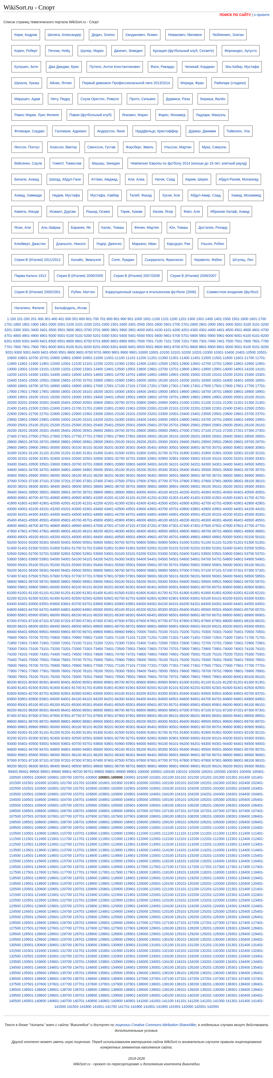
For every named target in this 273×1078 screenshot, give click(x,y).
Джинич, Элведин (128, 51)
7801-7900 (30, 347)
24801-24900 (244, 420)
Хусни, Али (171, 195)
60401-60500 (157, 587)
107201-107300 (212, 811)
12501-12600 (179, 364)
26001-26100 (244, 425)
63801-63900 (114, 604)
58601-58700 (28, 582)
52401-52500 (244, 548)
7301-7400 (207, 341)
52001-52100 (157, 548)
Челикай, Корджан (200, 67)
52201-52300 (200, 548)
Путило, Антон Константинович (114, 67)
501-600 (78, 319)
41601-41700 (244, 498)
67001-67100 (28, 621)
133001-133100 (161, 956)
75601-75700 (71, 660)
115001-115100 (161, 856)
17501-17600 (222, 386)
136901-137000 (136, 979)
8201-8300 (101, 347)
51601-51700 (71, 548)
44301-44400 (49, 514)
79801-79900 (200, 677)
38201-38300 (28, 486)
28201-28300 (200, 436)
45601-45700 (71, 520)
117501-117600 (34, 872)
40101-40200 (179, 492)
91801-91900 (200, 732)
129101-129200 (187, 934)
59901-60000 (49, 587)
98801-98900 (157, 766)
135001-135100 (161, 967)
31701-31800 (179, 453)
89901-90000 (49, 727)
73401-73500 (114, 649)
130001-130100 (161, 939)
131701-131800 (85, 951)
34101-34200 (179, 464)
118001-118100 (161, 872)
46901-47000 (92, 526)
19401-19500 (114, 397)
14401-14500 (71, 375)
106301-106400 (238, 805)
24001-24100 (71, 420)
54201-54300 (114, 559)
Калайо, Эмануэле (86, 260)
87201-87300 (244, 710)
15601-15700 (71, 380)
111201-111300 (212, 833)
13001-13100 (28, 369)
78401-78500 (157, 671)
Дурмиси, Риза (178, 99)
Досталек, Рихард (212, 227)
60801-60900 (244, 587)
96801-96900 (244, 755)
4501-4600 (242, 330)
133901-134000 (136, 962)
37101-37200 (49, 481)
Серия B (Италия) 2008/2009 (80, 276)
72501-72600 (179, 643)
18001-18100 (71, 392)
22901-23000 (92, 414)
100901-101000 (136, 777)
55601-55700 (157, 565)
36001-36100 (71, 475)
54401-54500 (157, 559)
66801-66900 (244, 615)
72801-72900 (244, 643)
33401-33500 (28, 464)
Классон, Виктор (63, 147)
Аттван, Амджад (104, 179)
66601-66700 (200, 615)
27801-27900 (114, 436)
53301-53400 (179, 554)
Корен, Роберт (25, 51)
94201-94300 (200, 744)
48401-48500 (157, 531)
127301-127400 (238, 923)
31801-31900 (200, 453)
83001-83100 (114, 693)
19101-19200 (49, 397)
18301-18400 (136, 392)
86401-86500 (71, 710)
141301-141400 (238, 1001)
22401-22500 (244, 408)
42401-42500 (157, 503)
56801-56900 (157, 570)
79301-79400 (92, 677)
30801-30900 (244, 447)
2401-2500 (136, 324)
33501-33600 (49, 464)
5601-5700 (172, 336)
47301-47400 (179, 526)
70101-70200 (179, 632)
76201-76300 (200, 660)
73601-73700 (157, 649)
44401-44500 (71, 514)
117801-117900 (110, 872)
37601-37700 (157, 481)
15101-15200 (222, 375)
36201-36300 (114, 475)
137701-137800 (85, 984)
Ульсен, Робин (212, 244)
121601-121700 (59, 895)
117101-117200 (187, 867)
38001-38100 (244, 481)
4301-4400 (207, 330)
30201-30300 (114, 447)
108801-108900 (110, 822)
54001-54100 (71, 559)
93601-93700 (71, 744)
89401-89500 (200, 721)
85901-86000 (222, 705)
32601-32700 (114, 458)
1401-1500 (222, 319)
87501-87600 (49, 716)
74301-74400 (49, 654)
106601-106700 (59, 811)
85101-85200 (49, 705)
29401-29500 (200, 442)
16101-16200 (179, 380)
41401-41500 (200, 498)
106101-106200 (187, 805)
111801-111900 (110, 839)
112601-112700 (59, 844)
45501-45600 (49, 520)
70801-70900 (71, 638)
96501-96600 (179, 755)
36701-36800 (222, 475)
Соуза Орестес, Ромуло (99, 99)
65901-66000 (49, 615)
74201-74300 (28, 654)
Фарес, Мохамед (171, 115)
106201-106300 (212, 805)
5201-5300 (101, 336)
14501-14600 (92, 375)
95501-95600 (222, 749)
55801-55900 (200, 565)
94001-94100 (157, 744)
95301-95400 (179, 749)
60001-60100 (71, 587)
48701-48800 (222, 531)
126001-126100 (161, 917)
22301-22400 (222, 408)
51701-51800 (92, 548)
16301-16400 (222, 380)
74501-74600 (92, 654)
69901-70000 (136, 632)
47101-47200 (136, 526)
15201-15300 (244, 375)
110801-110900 (110, 833)
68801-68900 (157, 626)
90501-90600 (179, 727)
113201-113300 (212, 844)
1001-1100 (151, 319)
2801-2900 (207, 324)
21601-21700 (71, 408)
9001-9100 (242, 347)
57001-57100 (200, 570)
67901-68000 (222, 621)
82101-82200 (179, 688)
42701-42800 (222, 503)
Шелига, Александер (64, 35)
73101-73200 (49, 649)
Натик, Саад (165, 179)
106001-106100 (161, 805)
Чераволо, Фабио (208, 260)
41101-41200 (136, 498)
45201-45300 (244, 514)
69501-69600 (49, 632)
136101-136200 (187, 973)
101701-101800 (85, 783)
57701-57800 (92, 576)
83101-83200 (136, 693)
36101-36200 (92, 475)
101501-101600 (34, 783)
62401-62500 (71, 598)
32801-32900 (157, 458)
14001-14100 (244, 369)
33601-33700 (71, 464)
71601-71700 (244, 638)
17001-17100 (114, 386)
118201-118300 (212, 872)
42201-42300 (114, 503)
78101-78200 (92, 671)
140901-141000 (136, 1001)
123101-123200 (187, 900)
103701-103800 (85, 794)
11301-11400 (179, 358)
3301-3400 (30, 330)
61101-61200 (49, 593)
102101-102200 (187, 783)
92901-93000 (179, 738)
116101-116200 (187, 861)
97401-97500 (114, 760)
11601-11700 (244, 358)
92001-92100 (244, 732)
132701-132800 (85, 956)
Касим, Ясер (163, 212)
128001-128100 (161, 928)
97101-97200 (49, 760)
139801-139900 (110, 995)
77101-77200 (136, 665)
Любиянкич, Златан (228, 35)
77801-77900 (28, 671)
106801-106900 (110, 811)
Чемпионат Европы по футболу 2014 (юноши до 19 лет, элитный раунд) (188, 163)
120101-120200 (187, 883)
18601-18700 (200, 392)
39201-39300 (244, 486)
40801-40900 (71, 498)
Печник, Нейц (59, 51)
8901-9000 (225, 347)
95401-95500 (200, 749)
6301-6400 (30, 341)
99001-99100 (200, 766)
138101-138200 (187, 984)
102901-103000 (136, 788)
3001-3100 (242, 324)
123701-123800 (85, 906)
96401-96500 (157, 755)
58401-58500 (244, 576)
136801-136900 (110, 979)
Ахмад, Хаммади (28, 195)
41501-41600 (222, 498)
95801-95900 (28, 755)
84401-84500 (157, 699)
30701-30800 (222, 447)
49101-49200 (49, 537)
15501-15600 (49, 380)
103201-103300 (212, 788)
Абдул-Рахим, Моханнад (239, 179)
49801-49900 (200, 537)
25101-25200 (49, 425)
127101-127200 (187, 923)
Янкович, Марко (135, 115)
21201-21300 (244, 403)
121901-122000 (136, 895)
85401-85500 (114, 705)
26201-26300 (28, 430)
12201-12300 (114, 364)
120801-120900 (110, 889)
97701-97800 (179, 760)
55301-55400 (92, 565)
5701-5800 (189, 336)
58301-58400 (222, 576)
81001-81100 (200, 682)
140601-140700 (59, 1001)
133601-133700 (59, 962)
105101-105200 (187, 800)
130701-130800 (85, 945)
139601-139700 (59, 995)
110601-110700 (59, 833)
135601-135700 (59, 973)
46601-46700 (28, 526)
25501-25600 (136, 425)
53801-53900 (28, 559)
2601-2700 (172, 324)
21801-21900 (114, 408)
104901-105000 (136, 800)
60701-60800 (222, 587)
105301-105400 (238, 800)
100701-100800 (85, 777)
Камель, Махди (26, 212)
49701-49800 (179, 537)
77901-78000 (49, 671)
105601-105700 (59, 805)
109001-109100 (161, 822)
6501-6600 (65, 341)
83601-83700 (244, 693)
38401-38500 (71, 486)
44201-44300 (28, 514)
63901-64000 (136, 604)
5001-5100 (65, 336)
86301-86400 (49, 710)
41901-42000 (49, 503)
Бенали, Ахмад (26, 179)
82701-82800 (49, 693)
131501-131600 (34, 951)
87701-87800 (92, 716)
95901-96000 (49, 755)
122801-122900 (110, 900)
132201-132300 (212, 951)
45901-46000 (136, 520)
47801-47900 (28, 531)
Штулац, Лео (243, 260)
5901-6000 (225, 336)
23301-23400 (179, 414)
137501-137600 (34, 984)
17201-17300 (157, 386)
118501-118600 (34, 878)
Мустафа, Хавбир (104, 195)
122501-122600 (34, 900)
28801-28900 (71, 442)
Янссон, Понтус (26, 147)
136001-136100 (161, 973)
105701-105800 (85, 805)
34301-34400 (222, 464)
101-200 (23, 319)
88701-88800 (49, 721)
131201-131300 (212, 945)
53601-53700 (244, 554)
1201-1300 (187, 319)
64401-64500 (244, 604)
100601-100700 (59, 777)
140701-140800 (85, 1001)
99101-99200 (222, 766)
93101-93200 (222, 738)
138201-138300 (212, 984)
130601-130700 (59, 945)
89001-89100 (114, 721)
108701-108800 (85, 822)
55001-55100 (28, 565)
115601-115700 (59, 861)
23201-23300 (157, 414)
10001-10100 (159, 352)
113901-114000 (136, 850)
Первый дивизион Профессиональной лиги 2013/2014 (126, 83)
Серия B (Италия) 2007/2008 (136, 276)
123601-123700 (59, 906)
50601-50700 (114, 542)
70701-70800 (49, 638)
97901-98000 (222, 760)
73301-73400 (92, 649)
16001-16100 (157, 380)
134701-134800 (85, 967)
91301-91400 (92, 732)
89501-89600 (222, 721)
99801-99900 (115, 772)
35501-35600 (222, 470)
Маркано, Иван (144, 244)
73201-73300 (71, 649)
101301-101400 (238, 777)
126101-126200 (187, 917)
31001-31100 (28, 453)
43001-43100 (28, 509)
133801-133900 (110, 962)
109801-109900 (110, 828)
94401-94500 (244, 744)
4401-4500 (225, 330)
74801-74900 (157, 654)
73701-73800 (179, 649)
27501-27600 (49, 436)
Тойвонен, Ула (238, 131)
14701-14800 (136, 375)
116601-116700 (59, 867)
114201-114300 (212, 850)
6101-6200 (260, 336)
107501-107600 (34, 816)
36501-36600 (179, 475)
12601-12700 (200, 364)
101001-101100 (161, 777)
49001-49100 (28, 537)
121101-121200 (187, 889)
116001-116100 (161, 861)
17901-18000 (49, 392)
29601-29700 (244, 442)
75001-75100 (200, 654)
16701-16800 (49, 386)
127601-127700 (59, 928)
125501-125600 (34, 917)
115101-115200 (187, 856)
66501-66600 (179, 615)
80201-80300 (28, 682)
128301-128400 (238, 928)
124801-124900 (110, 911)
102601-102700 (59, 788)
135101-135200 (187, 967)
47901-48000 (49, 531)
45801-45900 (114, 520)
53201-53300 (157, 554)
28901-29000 (92, 442)
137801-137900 (110, 984)
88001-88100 (157, 716)
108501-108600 (34, 822)
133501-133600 (34, 962)
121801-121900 (110, 895)
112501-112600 (34, 844)
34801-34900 (71, 470)
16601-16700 (28, 386)
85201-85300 (71, 705)
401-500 (64, 319)
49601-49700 (157, 537)
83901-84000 (49, 699)
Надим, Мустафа (66, 195)
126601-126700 (59, 923)
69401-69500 (28, 632)
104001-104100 (161, 794)
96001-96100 (71, 755)
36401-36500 (157, 475)
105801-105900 (110, 805)
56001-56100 (244, 565)
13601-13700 (157, 369)
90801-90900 (244, 727)
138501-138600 (34, 990)
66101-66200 (92, 615)
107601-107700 (59, 816)
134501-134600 (34, 967)
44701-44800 (136, 514)
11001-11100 (114, 358)
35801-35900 (28, 475)
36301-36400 (136, 475)
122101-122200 (187, 895)
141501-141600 (79, 1007)
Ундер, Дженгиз (108, 244)
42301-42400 (136, 503)
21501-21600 (49, 408)
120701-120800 (85, 889)
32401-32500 (71, 458)
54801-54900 (244, 559)
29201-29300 (157, 442)
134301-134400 (238, 962)
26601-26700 (114, 430)
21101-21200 (222, 403)
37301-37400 (92, 481)
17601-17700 (244, 386)
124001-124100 (161, 906)
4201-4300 (189, 330)
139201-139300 (212, 990)
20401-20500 (71, 403)
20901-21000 (179, 403)
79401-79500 (114, 677)
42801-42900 (244, 503)
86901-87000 (179, 710)
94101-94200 (179, 744)
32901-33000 (179, 458)
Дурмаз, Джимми (202, 131)
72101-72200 (92, 643)
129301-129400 (238, 934)
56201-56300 (28, 570)
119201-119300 (212, 878)
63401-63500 (28, 604)
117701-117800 (85, 872)
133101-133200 (187, 956)
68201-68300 (28, 626)
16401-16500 (244, 380)
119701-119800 (85, 883)
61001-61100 (28, 593)
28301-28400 (222, 436)
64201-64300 (200, 604)
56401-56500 (71, 570)
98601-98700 (114, 766)
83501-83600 (222, 693)
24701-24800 (222, 420)
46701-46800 (49, 526)
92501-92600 (92, 738)
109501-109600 (34, 828)
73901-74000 (222, 649)
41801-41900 (28, 503)
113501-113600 (34, 850)
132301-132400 (238, 951)
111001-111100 (161, 833)
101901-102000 (136, 783)
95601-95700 (244, 749)
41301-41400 (179, 498)
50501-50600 (92, 542)
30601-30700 (200, 447)
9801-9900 (119, 352)
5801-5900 (207, 336)
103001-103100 (161, 788)
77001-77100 (114, 665)
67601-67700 (157, 621)
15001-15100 (200, 375)
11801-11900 (28, 364)
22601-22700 (28, 414)
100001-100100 (162, 772)
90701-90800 (222, 727)
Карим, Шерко (196, 179)
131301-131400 (238, 945)
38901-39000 (179, 486)
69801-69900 (114, 632)
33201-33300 (244, 458)
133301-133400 (238, 956)
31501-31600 (136, 453)
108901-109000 (136, 822)
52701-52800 (49, 554)
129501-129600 (34, 939)
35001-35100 (114, 470)
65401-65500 (200, 610)
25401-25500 (114, 425)
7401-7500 (225, 341)
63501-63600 (49, 604)
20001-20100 (244, 397)
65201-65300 (157, 610)
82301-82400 (222, 688)
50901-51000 (179, 542)
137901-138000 (136, 984)
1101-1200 (169, 319)
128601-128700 (59, 934)
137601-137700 (59, 984)
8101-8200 (83, 347)
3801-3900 (118, 330)
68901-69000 (179, 626)
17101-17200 (136, 386)
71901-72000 (49, 643)
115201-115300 (212, 856)
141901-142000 (181, 1007)
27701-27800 (92, 436)
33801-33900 (114, 464)
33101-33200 (222, 458)
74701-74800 (136, 654)
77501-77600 (222, 665)
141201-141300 (212, 1001)
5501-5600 (154, 336)
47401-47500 (200, 526)
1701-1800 (12, 324)
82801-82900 (71, 693)
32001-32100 (244, 453)
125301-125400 (238, 911)
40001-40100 (157, 492)
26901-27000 (179, 430)
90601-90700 (200, 727)
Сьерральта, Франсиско (164, 260)
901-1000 (134, 319)
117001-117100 (161, 867)
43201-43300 (71, 509)
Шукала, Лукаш (26, 83)
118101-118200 (187, 872)
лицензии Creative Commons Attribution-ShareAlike (155, 1025)
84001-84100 (71, 699)
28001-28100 (157, 436)
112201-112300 (212, 839)
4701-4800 (12, 336)
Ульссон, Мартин (178, 147)
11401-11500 (200, 358)
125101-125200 (187, 911)
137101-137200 (187, 979)
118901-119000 (136, 878)
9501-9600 (66, 352)
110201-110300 (212, 828)
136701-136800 (85, 979)
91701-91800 (179, 732)
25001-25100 (28, 425)
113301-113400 (238, 844)
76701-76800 (49, 665)
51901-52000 (136, 548)
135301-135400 (238, 967)
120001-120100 (161, 883)
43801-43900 (200, 509)
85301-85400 (92, 705)
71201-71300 (157, 638)
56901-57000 (179, 570)
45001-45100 (200, 514)
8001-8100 (65, 347)
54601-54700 (200, 559)
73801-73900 (200, 649)
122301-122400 (238, 895)
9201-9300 (13, 352)
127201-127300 (212, 923)
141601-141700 (104, 1007)
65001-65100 (114, 610)
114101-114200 (187, 850)
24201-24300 (114, 420)
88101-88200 (179, 716)
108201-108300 (212, 816)
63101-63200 (222, 598)
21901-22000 (136, 408)
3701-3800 (101, 330)
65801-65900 (28, 615)
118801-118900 (110, 878)
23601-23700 (244, 414)
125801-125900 (110, 917)
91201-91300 (71, 732)
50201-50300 (28, 542)
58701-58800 (49, 582)
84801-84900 (244, 699)
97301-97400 (92, 760)
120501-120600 (34, 889)
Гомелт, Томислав (66, 163)
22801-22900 (71, 414)
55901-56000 (222, 565)
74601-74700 (114, 654)
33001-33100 (200, 458)
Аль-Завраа (50, 227)
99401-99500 (29, 772)
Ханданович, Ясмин (141, 35)
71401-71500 (200, 638)
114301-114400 (238, 850)
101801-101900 (110, 783)
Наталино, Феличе (29, 308)
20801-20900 (157, 403)
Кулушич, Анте (26, 67)
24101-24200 (92, 420)
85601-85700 (157, 705)
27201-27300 (244, 430)
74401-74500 (71, 654)
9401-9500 (49, 352)
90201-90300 (114, 727)
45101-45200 (222, 514)
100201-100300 (213, 772)
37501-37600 (136, 481)
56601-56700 (114, 570)
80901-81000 (179, 682)
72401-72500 (157, 643)
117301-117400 (238, 867)
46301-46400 (222, 520)
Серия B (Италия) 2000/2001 (37, 292)
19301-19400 (92, 397)
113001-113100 (161, 844)
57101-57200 (222, 570)
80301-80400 (49, 682)
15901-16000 (136, 380)
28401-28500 (244, 436)
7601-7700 (260, 341)
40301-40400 (222, 492)
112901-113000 (136, 844)
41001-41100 (114, 498)
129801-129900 (110, 939)
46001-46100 (157, 520)
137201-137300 (212, 979)
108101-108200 (187, 816)
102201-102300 (212, 783)
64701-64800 (49, 610)
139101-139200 (187, 990)
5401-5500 (136, 336)
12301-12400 (136, 364)
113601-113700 (59, 850)
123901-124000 (136, 906)
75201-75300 (244, 654)
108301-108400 (238, 816)
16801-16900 (71, 386)
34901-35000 (92, 470)
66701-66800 (222, 615)
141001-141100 (161, 1001)
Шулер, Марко (92, 51)
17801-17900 (28, 392)
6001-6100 (242, 336)
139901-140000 (136, 995)
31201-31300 (71, 453)
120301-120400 (238, 883)
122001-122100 (161, 895)
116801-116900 (110, 867)
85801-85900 (200, 705)
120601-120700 (59, 889)
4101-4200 (172, 330)
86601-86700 (114, 710)
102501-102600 (34, 788)
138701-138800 (85, 990)
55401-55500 (114, 565)
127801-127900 (110, 928)
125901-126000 (136, 917)
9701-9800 (102, 352)
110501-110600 (34, 833)
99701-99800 (93, 772)
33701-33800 (92, 464)
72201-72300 (114, 643)
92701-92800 (136, 738)
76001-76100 (157, 660)
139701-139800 (85, 995)
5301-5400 (118, 336)
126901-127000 (136, 923)
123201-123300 (212, 900)
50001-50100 (244, 537)
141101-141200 (187, 1001)
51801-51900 (114, 548)
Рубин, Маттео (83, 292)
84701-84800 (222, 699)
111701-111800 (85, 839)
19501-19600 (136, 397)
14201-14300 (28, 375)
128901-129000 (136, 934)
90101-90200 (92, 727)
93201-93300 (244, 738)
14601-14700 (114, 375)
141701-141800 (130, 1007)
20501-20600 (92, 403)
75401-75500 (28, 660)
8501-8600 (154, 347)
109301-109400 (238, 822)
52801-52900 (71, 554)
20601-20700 (114, 403)
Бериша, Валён (212, 99)
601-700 (92, 319)
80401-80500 (71, 682)
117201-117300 (212, 867)
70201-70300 (200, 632)
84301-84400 (136, 699)
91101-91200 (49, 732)
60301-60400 (136, 587)
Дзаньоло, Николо (71, 244)
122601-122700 (59, 900)
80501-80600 (92, 682)
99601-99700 (72, 772)
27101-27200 (222, 430)
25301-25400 (92, 425)
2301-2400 (118, 324)
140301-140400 (238, 995)
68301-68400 (49, 626)
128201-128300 (212, 928)
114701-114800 (85, 856)
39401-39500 (28, 492)
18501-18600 (179, 392)
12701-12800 (222, 364)
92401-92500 (71, 738)
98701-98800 (136, 766)
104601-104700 (59, 800)
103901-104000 (136, 794)
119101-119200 (187, 878)
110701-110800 (85, 833)
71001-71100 (114, 638)
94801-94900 (71, 749)
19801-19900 (200, 397)
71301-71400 (179, 638)
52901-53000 (92, 554)
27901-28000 (136, 436)
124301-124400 (238, 906)
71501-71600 (222, 638)
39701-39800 (92, 492)
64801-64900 (71, 610)
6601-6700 (83, 341)
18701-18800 (222, 392)
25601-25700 (157, 425)
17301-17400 (179, 386)
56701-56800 (136, 570)
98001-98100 (244, 760)
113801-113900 (110, 850)
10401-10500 (245, 352)
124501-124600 (34, 911)
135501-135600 (34, 973)
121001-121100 (161, 889)
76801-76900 (71, 665)
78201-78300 (114, 671)
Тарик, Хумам (131, 212)
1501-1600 (240, 319)
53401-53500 (200, 554)
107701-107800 (85, 816)
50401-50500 (71, 542)
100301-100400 (239, 772)
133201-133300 (212, 956)
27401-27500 (28, 436)
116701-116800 (85, 867)
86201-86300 (28, 710)
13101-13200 (49, 369)
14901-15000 (179, 375)
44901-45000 (179, 514)
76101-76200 (179, 660)
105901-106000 (136, 805)
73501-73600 (136, 649)
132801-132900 (110, 956)
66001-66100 (71, 615)
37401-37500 (114, 481)
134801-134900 (110, 967)
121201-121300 (212, 889)
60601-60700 (200, 587)
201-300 (37, 319)
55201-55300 (71, 565)
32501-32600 (92, 458)
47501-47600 (222, 526)
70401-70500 (244, 632)
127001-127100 (161, 923)
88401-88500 (244, 716)
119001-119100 (161, 878)
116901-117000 (136, 867)
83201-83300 (157, 693)
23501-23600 (222, 414)
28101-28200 (179, 436)
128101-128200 (187, 928)
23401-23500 (200, 414)
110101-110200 (187, 828)
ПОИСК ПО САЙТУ (235, 15)
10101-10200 (180, 352)
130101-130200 (187, 939)
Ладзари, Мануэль (211, 115)
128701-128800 (85, 934)
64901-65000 (92, 610)
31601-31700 (157, 453)
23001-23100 (114, 414)
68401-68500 (71, 626)
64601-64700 (28, 610)
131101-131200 (187, 945)
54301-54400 (136, 559)
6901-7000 (136, 341)
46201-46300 (200, 520)
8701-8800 (189, 347)
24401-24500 (157, 420)
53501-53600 (222, 554)
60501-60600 (179, 587)
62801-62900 (157, 598)
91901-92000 (222, 732)
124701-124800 (85, 911)
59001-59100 (114, 582)
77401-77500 (200, 665)
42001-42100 (71, 503)
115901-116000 (136, 861)
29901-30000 (49, 447)
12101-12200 (92, 364)
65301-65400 (179, 610)
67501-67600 (136, 621)
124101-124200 (187, 906)
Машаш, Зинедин (106, 163)
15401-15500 (28, 380)
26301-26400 (49, 430)
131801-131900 (110, 951)
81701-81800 (92, 688)
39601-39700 (71, 492)
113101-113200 (187, 844)
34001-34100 (157, 464)
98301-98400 (49, 766)
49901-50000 (222, 537)
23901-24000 (49, 420)
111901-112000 (136, 839)
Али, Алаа (136, 179)
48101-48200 (92, 531)
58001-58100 (157, 576)
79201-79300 (71, 677)
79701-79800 (179, 677)
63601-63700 (71, 604)
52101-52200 (179, 548)
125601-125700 (59, 917)
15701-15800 (92, 380)
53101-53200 (136, 554)
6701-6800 (101, 341)
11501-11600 (222, 358)
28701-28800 (49, 442)
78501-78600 (179, 671)
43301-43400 (92, 509)
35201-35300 (157, 470)
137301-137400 (238, 979)
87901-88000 (136, 716)
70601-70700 (28, 638)
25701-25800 (179, 425)
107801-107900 (110, 816)
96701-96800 (222, 755)
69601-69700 (71, 632)
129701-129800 (85, 939)
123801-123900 (110, 906)
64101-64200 (179, 604)
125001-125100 (161, 911)
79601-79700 (157, 677)
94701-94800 (49, 749)
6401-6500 (48, 341)
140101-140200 (187, 995)
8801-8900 (207, 347)
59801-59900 (28, 587)
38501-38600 (92, 486)
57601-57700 (71, 576)
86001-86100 (244, 705)
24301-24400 (136, 420)
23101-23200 (136, 414)
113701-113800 (85, 850)
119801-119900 (110, 883)
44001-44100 (244, 509)
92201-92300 (28, 738)
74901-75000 (179, 654)
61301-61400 (92, 593)
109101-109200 (187, 822)
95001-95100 (114, 749)
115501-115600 (34, 861)
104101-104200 (187, 794)
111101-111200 (187, 833)
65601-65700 (244, 610)
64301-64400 (222, 604)
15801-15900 (114, 380)
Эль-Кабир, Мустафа (242, 67)
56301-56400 (49, 570)
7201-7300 (189, 341)
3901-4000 (136, 330)
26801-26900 (157, 430)
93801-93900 (114, 744)
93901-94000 (136, 744)
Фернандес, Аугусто (241, 51)
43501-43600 (136, 509)
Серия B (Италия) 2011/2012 (37, 260)
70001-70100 (157, 632)
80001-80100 (244, 677)
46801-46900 (71, 526)
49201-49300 (71, 537)
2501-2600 (154, 324)
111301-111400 (238, 833)
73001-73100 (28, 649)
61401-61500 (114, 593)
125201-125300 (212, 911)
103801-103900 (110, 794)
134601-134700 (59, 967)
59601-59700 (244, 582)
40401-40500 (244, 492)
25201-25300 (71, 425)
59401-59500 (200, 582)
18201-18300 (114, 392)
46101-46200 (179, 520)
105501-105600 (34, 805)
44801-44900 (157, 514)
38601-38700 (114, 486)
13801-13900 (200, 369)
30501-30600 (179, 447)
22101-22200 (179, 408)
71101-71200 (136, 638)
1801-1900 (30, 324)
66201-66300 (114, 615)
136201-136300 (212, 973)
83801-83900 (28, 699)
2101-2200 (83, 324)
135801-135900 (110, 973)
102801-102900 (110, 788)
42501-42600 (179, 503)
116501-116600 (34, 867)
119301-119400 (238, 878)
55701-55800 (179, 565)
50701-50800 (136, 542)
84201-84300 (114, 699)
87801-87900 (114, 716)
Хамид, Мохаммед (246, 195)
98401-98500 (71, 766)
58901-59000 (92, 582)
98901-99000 (179, 766)
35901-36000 (49, 475)
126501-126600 (34, 923)
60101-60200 (92, 587)
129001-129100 (161, 934)
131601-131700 (59, 951)
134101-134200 (187, 962)
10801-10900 (71, 358)
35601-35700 (244, 470)
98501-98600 (92, 766)
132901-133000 (136, 956)
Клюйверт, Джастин (29, 244)
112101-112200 (187, 839)
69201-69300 (244, 626)
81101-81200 (222, 682)
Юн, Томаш (179, 227)
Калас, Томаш (112, 227)
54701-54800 (222, 559)
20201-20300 (28, 403)
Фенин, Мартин (146, 227)
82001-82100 (157, 688)
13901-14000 (222, 369)
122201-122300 (212, 895)
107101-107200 (187, 811)
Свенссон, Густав (101, 147)
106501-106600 (34, 811)
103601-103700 (59, 794)
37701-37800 (179, 481)
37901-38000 (222, 481)
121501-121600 (34, 895)
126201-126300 (212, 917)
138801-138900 (110, 990)
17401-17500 (200, 386)
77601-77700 (244, 665)
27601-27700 (71, 436)
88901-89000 (92, 721)
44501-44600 (92, 514)
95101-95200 (136, 749)
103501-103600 (34, 794)
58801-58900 (71, 582)
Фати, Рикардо (162, 67)
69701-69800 (92, 632)
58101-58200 (179, 576)
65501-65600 (222, 610)
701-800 (106, 319)
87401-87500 (28, 716)
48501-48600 (179, 531)
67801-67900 (200, 621)
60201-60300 (114, 587)
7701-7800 (12, 347)
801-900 (120, 319)
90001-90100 (71, 727)
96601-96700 (200, 755)
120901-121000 (136, 889)
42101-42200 (92, 503)
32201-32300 (28, 458)
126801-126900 (110, 923)
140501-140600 (34, 1001)
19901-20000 (222, 397)
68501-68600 (92, 626)
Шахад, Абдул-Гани (65, 179)
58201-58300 (200, 576)
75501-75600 (49, 660)
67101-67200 (49, 621)
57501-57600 (49, 576)
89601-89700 (244, 721)
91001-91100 (28, 732)
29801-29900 (28, 447)
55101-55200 (49, 565)
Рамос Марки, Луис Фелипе (36, 115)
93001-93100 (200, 738)
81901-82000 (136, 688)
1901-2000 (48, 324)
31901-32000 (222, 453)
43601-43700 (157, 509)
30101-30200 (92, 447)
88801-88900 (71, 721)
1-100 (11, 319)
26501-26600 (92, 430)
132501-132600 (34, 956)
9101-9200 (260, 347)
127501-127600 (34, 928)
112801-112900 (110, 844)
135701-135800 (85, 973)
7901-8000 (48, 347)
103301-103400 (238, 788)
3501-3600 (65, 330)
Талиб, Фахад (140, 195)
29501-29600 (222, 442)
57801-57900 (114, 576)
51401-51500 (28, 548)
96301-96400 (136, 755)
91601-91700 (157, 732)
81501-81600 (49, 688)
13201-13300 (71, 369)
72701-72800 (222, 643)
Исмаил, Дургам (62, 212)
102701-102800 (85, 788)
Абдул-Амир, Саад (206, 195)
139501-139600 (34, 995)
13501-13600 (136, 369)
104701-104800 (85, 800)
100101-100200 (188, 772)
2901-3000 (225, 324)
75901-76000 (136, 660)
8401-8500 (136, 347)
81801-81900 (114, 688)
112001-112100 (161, 839)
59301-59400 (179, 582)
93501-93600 (49, 744)
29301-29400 (179, 442)
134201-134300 (212, 962)
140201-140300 (212, 995)
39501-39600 (49, 492)
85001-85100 (28, 705)
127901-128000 (136, 928)
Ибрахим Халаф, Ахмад (229, 212)
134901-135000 (136, 967)
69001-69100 (200, 626)
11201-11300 (157, 358)
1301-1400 (204, 319)
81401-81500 (28, 688)
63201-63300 (244, 598)
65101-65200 (136, 610)
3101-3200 (260, 324)
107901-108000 (136, 816)
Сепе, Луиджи (123, 260)
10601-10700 (28, 358)
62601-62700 (114, 598)
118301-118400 (238, 872)
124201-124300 (212, 906)
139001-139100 (161, 990)
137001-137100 (161, 979)
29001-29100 (114, 442)
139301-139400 (238, 990)
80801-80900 (157, 682)
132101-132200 (187, 951)
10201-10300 (202, 352)
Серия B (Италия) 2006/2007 (193, 276)
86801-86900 (157, 710)
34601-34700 (28, 470)
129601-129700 (59, 939)
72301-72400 (136, 643)
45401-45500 (28, 520)
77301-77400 (179, 665)
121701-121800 (85, 895)
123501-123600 (34, 906)
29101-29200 (136, 442)
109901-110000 (136, 828)
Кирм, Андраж (25, 35)
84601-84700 (200, 699)
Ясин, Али (22, 227)
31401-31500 (114, 453)
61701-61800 (179, 593)
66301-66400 (136, 615)
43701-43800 (179, 509)
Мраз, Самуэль (214, 147)
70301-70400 (222, 632)
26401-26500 (71, 430)
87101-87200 (222, 710)
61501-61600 (136, 593)
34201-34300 (200, 464)
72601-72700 (200, 643)
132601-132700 (59, 956)
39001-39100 (200, 486)
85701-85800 (179, 705)
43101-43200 (49, 509)
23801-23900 (28, 420)
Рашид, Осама (98, 212)
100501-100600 (34, 777)
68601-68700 (114, 626)
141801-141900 (155, 1007)
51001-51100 (200, 542)
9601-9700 (84, 352)
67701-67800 (179, 621)
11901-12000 (49, 364)
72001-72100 (71, 643)
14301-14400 (49, 375)
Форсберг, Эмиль (140, 147)
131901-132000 (136, 951)
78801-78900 (244, 671)
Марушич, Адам (27, 99)
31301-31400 (92, 453)
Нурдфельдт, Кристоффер (156, 131)
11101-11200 (136, 358)
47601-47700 (244, 526)
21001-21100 (200, 403)
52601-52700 (28, 554)
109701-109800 (85, 828)
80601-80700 (114, 682)
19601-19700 (157, 397)
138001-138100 (161, 984)
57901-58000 (136, 576)
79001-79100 (28, 677)
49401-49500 (114, 537)
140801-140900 (110, 1001)
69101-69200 (222, 626)
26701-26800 (136, 430)
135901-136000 (136, 973)
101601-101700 (59, 783)
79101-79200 (49, 677)
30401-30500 (157, 447)
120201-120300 (212, 883)
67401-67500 (114, 621)
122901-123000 (136, 900)
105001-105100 (161, 800)
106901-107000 (136, 811)
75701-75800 (92, 660)
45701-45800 (92, 520)
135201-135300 (212, 967)
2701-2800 (189, 324)
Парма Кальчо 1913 (30, 276)
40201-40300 (200, 492)
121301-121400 (238, 889)
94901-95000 (92, 749)
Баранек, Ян (81, 227)
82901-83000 (92, 693)
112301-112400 (238, 839)
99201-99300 (244, 766)
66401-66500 (157, 615)
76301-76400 (222, 660)
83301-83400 (179, 693)
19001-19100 (28, 397)
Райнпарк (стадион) (230, 83)
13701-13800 (179, 369)
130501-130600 (34, 945)
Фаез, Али (192, 212)
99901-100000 (138, 772)
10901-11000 (92, 358)
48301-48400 (136, 531)
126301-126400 (238, 917)
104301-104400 (238, 794)
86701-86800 (136, 710)
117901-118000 (136, 872)
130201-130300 (212, 939)
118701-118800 (85, 878)
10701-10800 (49, 358)
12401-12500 (157, 364)
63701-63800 (92, 604)
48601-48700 (200, 531)
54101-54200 (92, 559)
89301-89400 (179, 721)
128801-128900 (110, 934)
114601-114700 (59, 856)
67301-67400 (92, 621)
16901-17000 (92, 386)
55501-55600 (136, 565)
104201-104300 (212, 794)
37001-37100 (28, 481)
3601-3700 (83, 330)
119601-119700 (59, 883)
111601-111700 (59, 839)
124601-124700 (59, 911)
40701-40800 (49, 498)
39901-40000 (136, 492)
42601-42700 (200, 503)
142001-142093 (206, 1007)
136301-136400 (238, 973)
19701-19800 (179, 397)
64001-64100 (157, 604)
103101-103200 (187, 788)
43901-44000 (222, 509)
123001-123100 (161, 900)
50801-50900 (157, 542)
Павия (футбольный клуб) (90, 115)
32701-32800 (136, 458)
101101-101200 (187, 777)
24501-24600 (179, 420)
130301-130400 (238, 939)
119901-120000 (136, 883)
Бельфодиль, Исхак (71, 308)
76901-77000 (92, 665)
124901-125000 (136, 911)
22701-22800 (49, 414)
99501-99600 (50, 772)
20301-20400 (49, 403)
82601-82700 (28, 693)
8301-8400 (118, 347)
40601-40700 (28, 498)
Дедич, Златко (103, 35)
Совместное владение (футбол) (232, 292)
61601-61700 (157, 593)
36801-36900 (244, 475)
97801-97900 (200, 760)
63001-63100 (200, 598)
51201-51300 (244, 542)
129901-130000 (136, 939)
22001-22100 (157, 408)
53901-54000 (49, 559)
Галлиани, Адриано (70, 131)
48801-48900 (244, 531)
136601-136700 (59, 979)
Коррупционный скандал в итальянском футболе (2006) (150, 292)
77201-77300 (157, 665)
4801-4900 (30, 336)
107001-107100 (161, 811)
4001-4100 (154, 330)
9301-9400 (31, 352)
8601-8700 (172, 347)
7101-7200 (172, 341)
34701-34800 (49, 470)
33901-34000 (136, 464)
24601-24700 (200, 420)
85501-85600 (136, 705)
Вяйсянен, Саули (28, 163)
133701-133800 (85, 962)
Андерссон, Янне (111, 131)
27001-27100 (200, 430)
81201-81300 (244, 682)
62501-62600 (92, 598)
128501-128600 (34, 934)
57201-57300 (244, 570)
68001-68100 (244, 621)
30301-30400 (136, 447)
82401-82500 (244, 688)
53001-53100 (114, 554)
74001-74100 (244, 649)
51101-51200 (222, 542)
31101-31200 (49, 453)
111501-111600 (34, 839)
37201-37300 (71, 481)
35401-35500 (200, 470)
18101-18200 (92, 392)
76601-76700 (28, 665)
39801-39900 (114, 492)
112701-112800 (85, 844)
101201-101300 (212, 777)
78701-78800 (222, 671)
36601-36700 (200, 475)
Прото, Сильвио (143, 99)
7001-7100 (154, 341)
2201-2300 (101, 324)
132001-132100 (161, 951)
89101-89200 (136, 721)
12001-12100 (71, 364)
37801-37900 (200, 481)
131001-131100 (161, 945)
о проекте (262, 15)
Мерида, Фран (192, 83)
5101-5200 (83, 336)
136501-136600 (34, 979)
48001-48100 (71, 531)
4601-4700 (260, 330)
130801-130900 (110, 945)
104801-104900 (110, 800)
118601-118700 (59, 878)
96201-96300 (114, 755)
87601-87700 (71, 716)
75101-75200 (222, 654)
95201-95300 (157, 749)
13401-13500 (114, 369)
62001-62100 (244, 593)
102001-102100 (161, 783)
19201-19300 (71, 397)
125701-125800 (85, 917)
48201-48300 (114, 531)
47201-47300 (157, 526)
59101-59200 (136, 582)
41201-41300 (157, 498)
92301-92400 (49, 738)
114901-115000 (136, 856)
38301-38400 (49, 486)
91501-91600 (136, 732)
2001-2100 (65, 324)
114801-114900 (110, 856)
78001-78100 (71, 671)
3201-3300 (12, 330)
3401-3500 (48, 330)
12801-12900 (244, 364)
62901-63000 (179, 598)
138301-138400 (238, 984)
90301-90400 (136, 727)
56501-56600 (92, 570)
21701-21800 (92, 408)
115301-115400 (238, 856)
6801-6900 (118, 341)
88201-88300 (200, 716)
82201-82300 (200, 688)
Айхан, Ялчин (61, 83)
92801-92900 (157, 738)
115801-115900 (110, 861)
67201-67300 (71, 621)
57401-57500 (28, 576)
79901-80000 (222, 677)
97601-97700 (157, 760)
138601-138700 (59, 990)
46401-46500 (244, 520)
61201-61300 (71, 593)
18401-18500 (157, 392)
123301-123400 (238, 900)
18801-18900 (244, 392)
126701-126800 (85, 923)
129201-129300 (212, 934)
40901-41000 (92, 498)
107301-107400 (238, 811)
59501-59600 (222, 582)
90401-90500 (157, 727)
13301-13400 (92, 369)
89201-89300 (157, 721)
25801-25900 (200, 425)
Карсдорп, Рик (178, 244)
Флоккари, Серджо (29, 131)
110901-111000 (136, 833)
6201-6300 (12, 341)
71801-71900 (28, 643)
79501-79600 (136, 677)
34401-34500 (244, 464)
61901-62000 (222, 593)
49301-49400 (92, 537)
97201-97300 (71, 760)
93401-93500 (28, 744)
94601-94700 (28, 749)
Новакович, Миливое (185, 35)
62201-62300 (28, 598)
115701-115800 (85, 861)
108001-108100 (161, 816)
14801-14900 (157, 375)
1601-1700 (257, 319)
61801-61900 (200, 593)
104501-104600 (34, 800)
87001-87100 (200, 710)
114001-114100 (161, 850)
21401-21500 (28, 408)
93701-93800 (92, 744)
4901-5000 (48, 336)
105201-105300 (212, 800)
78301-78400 (136, 671)
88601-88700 (28, 721)
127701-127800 (85, 928)
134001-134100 (161, 962)
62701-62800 (136, 598)
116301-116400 (238, 861)
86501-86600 (92, 710)
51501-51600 (49, 548)
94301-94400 (222, 744)
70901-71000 (92, 638)
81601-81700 (71, 688)
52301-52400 (222, 548)
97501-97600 (136, 760)
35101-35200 (136, 470)
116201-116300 (212, 861)
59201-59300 (157, 582)
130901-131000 (136, 945)
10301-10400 (224, 352)
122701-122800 (85, 900)
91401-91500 (114, 732)
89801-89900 (28, 727)
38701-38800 (136, 486)
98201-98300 (28, 766)
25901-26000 (222, 425)
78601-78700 (200, 671)
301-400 (50, 319)
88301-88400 (222, 716)
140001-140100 (161, 995)
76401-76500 (244, 660)
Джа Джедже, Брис (64, 67)
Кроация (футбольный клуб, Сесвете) (183, 51)
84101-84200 (92, 699)
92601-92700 (114, 738)
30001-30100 (71, 447)
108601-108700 (59, 822)
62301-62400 (49, 598)
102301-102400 (238, 783)
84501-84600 (179, 699)
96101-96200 (92, 755)
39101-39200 (222, 486)
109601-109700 (59, 828)
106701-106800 (85, 811)
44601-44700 (114, 514)
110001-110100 (161, 828)
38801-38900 (157, 486)
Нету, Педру (60, 99)
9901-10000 (138, 352)
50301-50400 (49, 542)
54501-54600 (179, 559)
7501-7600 (242, 341)
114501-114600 (34, 856)
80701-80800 (136, 682)
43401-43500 (114, 509)
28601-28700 (28, 442)
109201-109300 (212, 822)
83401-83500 (200, 693)
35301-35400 (179, 470)
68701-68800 (136, 626)
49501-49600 (136, 537)
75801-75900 (114, 660)
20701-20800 (136, 403)
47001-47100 (114, 526)
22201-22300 (200, 408)
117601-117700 (59, 872)
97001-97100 (28, 760)
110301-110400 (238, 828)
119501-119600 (34, 883)
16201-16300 (200, 380)
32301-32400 (49, 458)
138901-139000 (136, 990)
